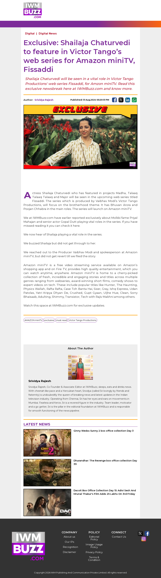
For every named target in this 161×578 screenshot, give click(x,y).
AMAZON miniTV (33, 320)
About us (69, 536)
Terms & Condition (94, 559)
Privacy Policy (94, 552)
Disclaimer (69, 552)
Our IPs (69, 541)
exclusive (49, 320)
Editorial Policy (94, 538)
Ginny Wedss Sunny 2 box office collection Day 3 (104, 430)
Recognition (70, 546)
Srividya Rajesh (44, 99)
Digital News (48, 33)
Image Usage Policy (94, 546)
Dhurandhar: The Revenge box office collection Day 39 (105, 462)
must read (61, 320)
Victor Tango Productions (82, 320)
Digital (30, 33)
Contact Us (119, 536)
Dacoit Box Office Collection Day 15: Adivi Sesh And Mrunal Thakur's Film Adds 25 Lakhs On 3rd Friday (105, 492)
